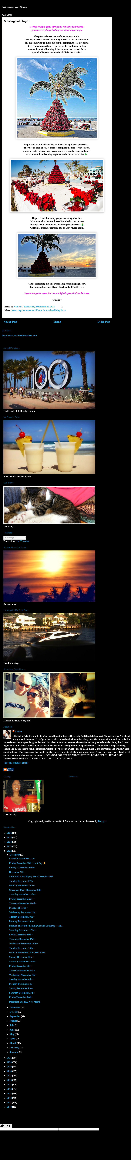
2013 (9, 1093)
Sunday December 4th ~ (21, 988)
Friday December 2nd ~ (20, 997)
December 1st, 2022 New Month (24, 1001)
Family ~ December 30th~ (21, 867)
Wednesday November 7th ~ (23, 975)
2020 (9, 1062)
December (15, 854)
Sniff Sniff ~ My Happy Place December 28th (31, 876)
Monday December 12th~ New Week (27, 952)
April (13, 1038)
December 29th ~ (17, 872)
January (14, 1052)
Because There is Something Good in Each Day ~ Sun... (36, 925)
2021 (9, 1057)
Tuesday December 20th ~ (21, 916)
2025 (9, 837)
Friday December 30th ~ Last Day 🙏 (27, 863)
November (15, 1007)
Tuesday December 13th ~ (21, 948)
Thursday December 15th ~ (22, 939)
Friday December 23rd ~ (21, 899)
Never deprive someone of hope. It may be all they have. (38, 310)
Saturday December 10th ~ (22, 961)
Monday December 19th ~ (22, 921)
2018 (9, 1071)
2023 (9, 846)
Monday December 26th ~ (22, 885)
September (15, 1016)
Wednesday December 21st (22, 912)
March (13, 1043)
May (12, 1034)
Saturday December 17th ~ (22, 930)
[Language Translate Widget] (14, 538)
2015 (9, 1084)
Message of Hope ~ (18, 908)
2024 (9, 842)
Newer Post (10, 321)
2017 (9, 1075)
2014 (9, 1089)
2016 (9, 1080)
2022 (9, 851)
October (14, 1012)
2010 (9, 1107)
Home (57, 321)
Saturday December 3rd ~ (22, 993)
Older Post (103, 321)
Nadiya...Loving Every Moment (14, 7)
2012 (9, 1098)
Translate (22, 541)
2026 (9, 833)
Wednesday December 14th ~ (23, 943)
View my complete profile (15, 762)
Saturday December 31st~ (21, 858)
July (12, 1025)
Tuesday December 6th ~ (21, 979)
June (12, 1029)
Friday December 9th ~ (20, 966)
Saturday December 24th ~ (22, 894)
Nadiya (18, 731)
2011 (9, 1102)
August (13, 1021)
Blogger (102, 821)
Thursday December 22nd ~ (22, 903)
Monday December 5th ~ (21, 984)
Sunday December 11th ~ (21, 957)
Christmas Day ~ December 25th (25, 890)
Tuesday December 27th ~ (21, 881)
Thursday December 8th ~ (22, 970)
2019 (9, 1066)
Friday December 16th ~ (21, 934)
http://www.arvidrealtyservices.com (19, 335)
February (15, 1047)
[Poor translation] (8, 1126)
